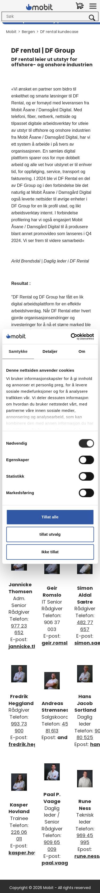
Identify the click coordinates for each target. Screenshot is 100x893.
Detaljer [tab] (50, 351)
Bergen (28, 31)
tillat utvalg (50, 534)
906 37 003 (52, 626)
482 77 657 (85, 626)
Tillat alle (50, 517)
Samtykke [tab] (18, 351)
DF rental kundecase (59, 31)
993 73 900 (19, 727)
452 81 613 (58, 727)
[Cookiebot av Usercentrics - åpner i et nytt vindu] (71, 336)
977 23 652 (19, 629)
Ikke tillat (49, 552)
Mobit (11, 31)
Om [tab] (82, 351)
